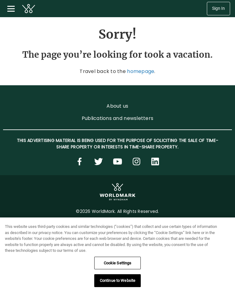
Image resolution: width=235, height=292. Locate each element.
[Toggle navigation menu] (11, 8)
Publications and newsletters (117, 118)
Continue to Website (117, 280)
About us (117, 106)
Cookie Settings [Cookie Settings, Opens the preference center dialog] (118, 263)
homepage (140, 71)
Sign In (218, 8)
